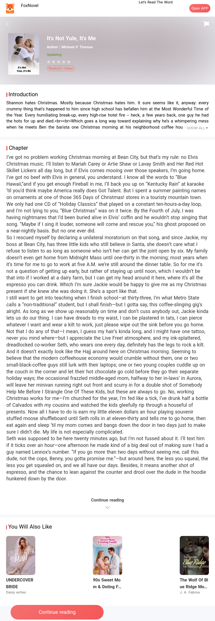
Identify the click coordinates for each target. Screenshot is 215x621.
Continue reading (57, 612)
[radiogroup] (59, 62)
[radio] (49, 62)
